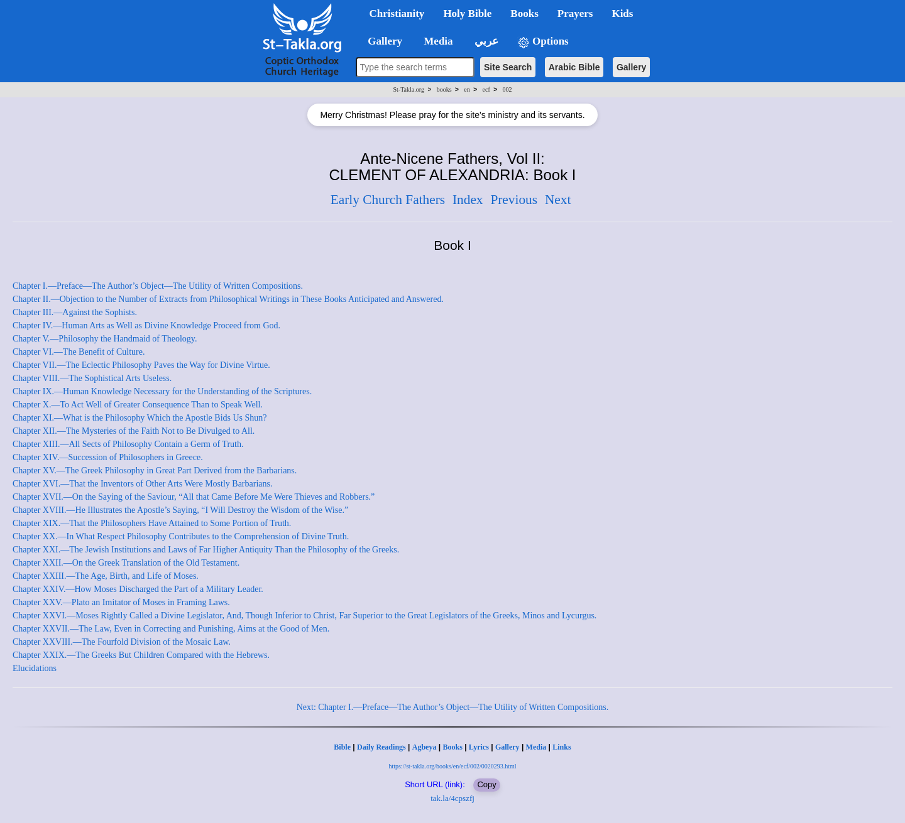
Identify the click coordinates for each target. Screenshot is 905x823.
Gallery (631, 67)
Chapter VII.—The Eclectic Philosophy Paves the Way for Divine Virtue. (141, 365)
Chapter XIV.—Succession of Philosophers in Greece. (108, 457)
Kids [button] (622, 13)
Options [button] (543, 41)
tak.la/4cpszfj (452, 798)
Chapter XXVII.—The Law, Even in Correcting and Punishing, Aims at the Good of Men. (171, 628)
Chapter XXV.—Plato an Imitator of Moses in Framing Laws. (121, 602)
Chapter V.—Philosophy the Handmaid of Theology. (105, 338)
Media (536, 747)
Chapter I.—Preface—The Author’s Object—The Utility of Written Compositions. (158, 286)
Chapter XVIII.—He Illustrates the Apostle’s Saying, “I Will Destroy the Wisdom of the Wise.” (180, 510)
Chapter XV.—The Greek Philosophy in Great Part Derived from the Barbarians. (155, 470)
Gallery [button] (381, 41)
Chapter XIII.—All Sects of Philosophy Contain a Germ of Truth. (128, 444)
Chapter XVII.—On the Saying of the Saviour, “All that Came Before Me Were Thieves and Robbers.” (194, 497)
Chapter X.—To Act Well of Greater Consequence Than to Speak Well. (138, 404)
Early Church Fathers (388, 199)
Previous (513, 199)
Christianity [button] (397, 13)
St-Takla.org (408, 89)
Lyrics (479, 747)
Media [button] (437, 41)
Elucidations (35, 668)
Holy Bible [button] (467, 13)
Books (452, 747)
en (466, 89)
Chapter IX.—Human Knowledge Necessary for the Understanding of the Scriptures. (162, 391)
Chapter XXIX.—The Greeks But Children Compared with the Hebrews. (141, 655)
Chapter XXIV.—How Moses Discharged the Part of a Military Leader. (138, 589)
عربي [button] (485, 41)
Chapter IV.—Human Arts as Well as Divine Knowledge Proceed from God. (146, 325)
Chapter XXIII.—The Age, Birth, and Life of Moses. (106, 576)
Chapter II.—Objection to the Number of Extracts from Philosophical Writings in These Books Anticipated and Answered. (228, 299)
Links (561, 747)
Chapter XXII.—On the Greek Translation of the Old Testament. (126, 562)
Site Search (508, 67)
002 (507, 89)
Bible (342, 747)
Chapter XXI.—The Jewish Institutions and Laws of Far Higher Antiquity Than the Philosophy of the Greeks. (206, 549)
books (444, 89)
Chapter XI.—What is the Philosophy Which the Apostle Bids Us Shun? (140, 417)
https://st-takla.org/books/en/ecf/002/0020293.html (452, 766)
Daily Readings (381, 747)
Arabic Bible (574, 67)
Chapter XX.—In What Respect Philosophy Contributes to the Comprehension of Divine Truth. (181, 536)
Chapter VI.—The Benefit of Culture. (79, 352)
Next (558, 199)
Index (467, 199)
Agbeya (424, 747)
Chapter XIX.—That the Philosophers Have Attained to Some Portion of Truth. (152, 523)
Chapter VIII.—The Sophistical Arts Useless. (92, 378)
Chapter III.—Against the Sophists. (75, 312)
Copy (486, 784)
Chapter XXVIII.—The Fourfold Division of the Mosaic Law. (122, 642)
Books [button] (524, 13)
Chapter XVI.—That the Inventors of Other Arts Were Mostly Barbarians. (142, 483)
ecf (486, 89)
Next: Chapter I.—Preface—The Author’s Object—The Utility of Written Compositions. (453, 707)
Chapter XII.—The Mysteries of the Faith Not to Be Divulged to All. (134, 431)
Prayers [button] (575, 13)
